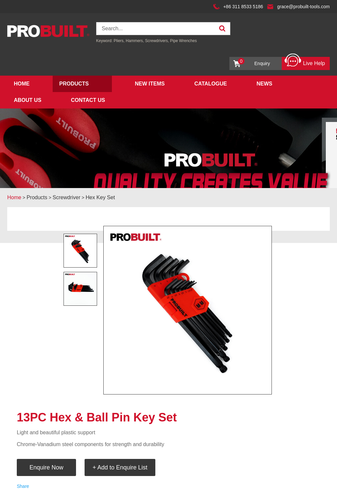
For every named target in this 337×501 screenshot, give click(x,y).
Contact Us (88, 100)
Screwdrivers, (157, 40)
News (264, 83)
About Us (27, 100)
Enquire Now (46, 467)
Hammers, (135, 40)
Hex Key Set (100, 197)
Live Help (304, 61)
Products (74, 83)
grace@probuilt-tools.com (303, 6)
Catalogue (210, 83)
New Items (150, 83)
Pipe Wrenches (183, 40)
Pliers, (119, 40)
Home (22, 83)
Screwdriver (66, 197)
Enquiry (254, 62)
